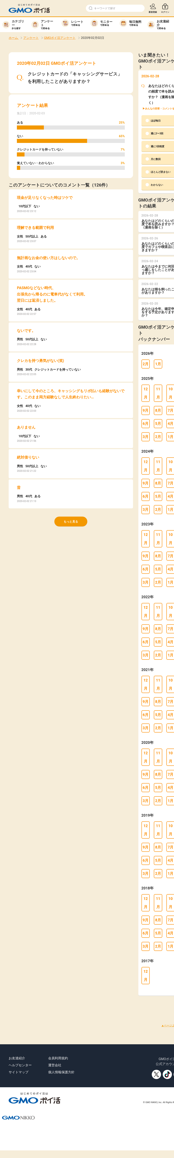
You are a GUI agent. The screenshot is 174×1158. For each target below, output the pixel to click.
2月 (145, 364)
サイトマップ (18, 1072)
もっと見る (71, 521)
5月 (158, 423)
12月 (146, 393)
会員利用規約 (58, 1058)
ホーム (14, 38)
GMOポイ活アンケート (60, 38)
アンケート (31, 38)
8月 (158, 410)
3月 (145, 437)
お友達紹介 (17, 1058)
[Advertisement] (75, 1005)
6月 (145, 423)
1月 (158, 364)
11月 (158, 393)
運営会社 (54, 1065)
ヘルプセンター (20, 1065)
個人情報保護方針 (61, 1072)
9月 (145, 410)
